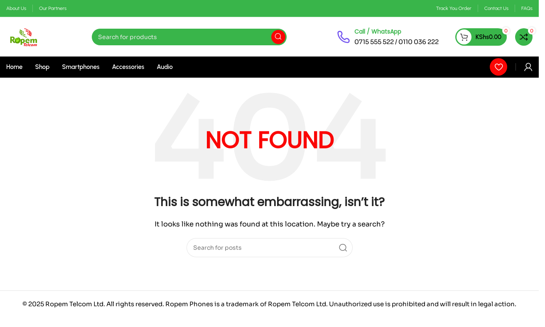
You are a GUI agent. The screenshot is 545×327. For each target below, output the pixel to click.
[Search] (189, 37)
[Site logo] (24, 36)
